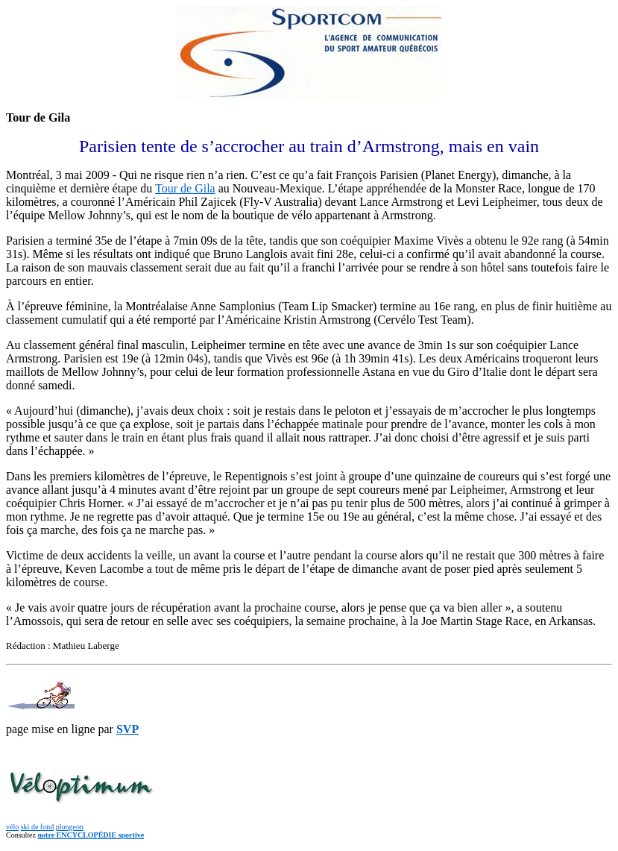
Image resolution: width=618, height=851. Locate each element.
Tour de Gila (185, 188)
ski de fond (37, 827)
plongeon (69, 827)
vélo (12, 827)
